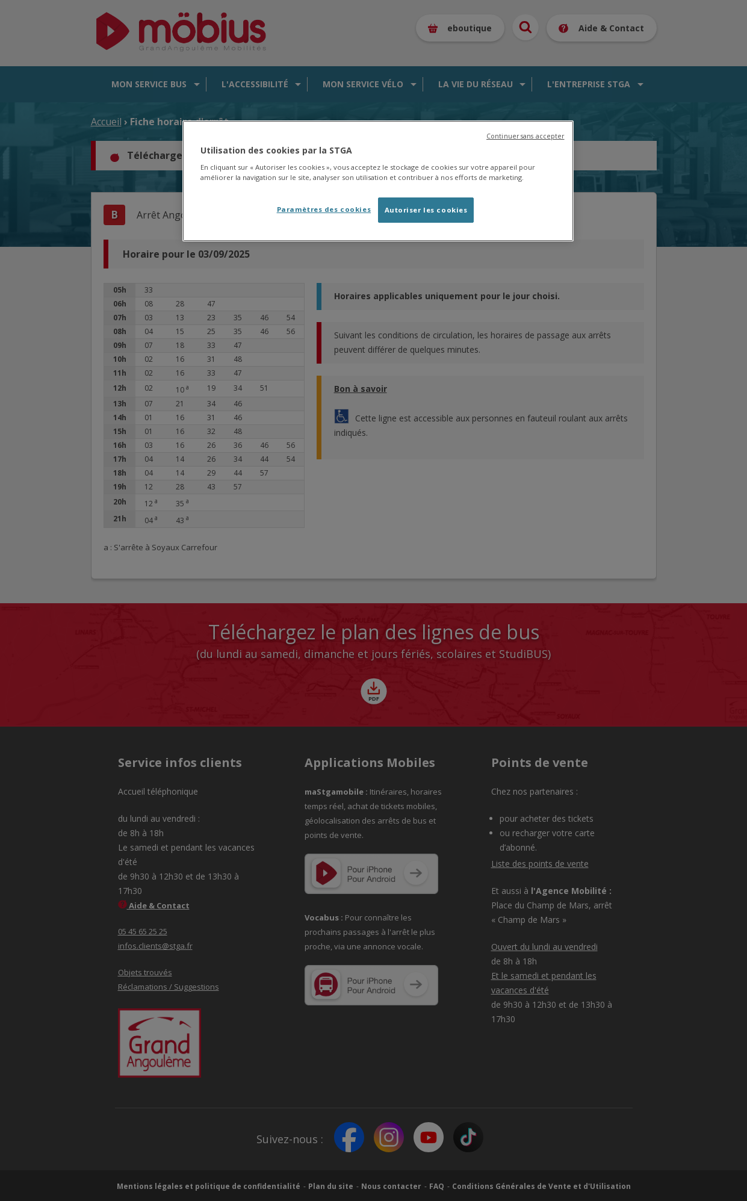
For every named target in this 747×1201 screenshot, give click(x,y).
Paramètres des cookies (324, 209)
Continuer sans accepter (525, 136)
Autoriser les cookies (426, 209)
